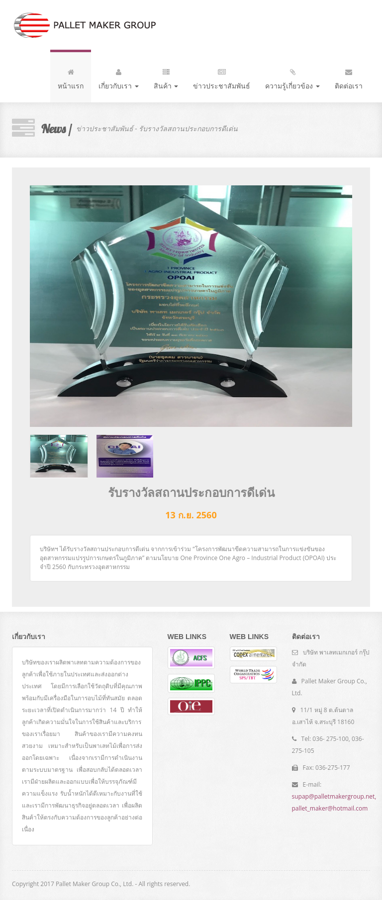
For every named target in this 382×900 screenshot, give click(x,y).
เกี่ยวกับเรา (118, 77)
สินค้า (166, 77)
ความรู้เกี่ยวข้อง (292, 77)
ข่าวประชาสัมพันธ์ (221, 77)
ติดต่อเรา (349, 77)
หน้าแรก (71, 77)
